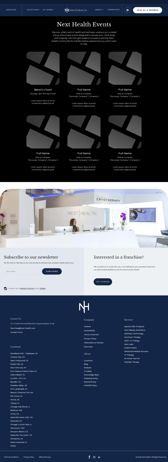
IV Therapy (129, 355)
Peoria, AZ (14, 400)
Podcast (87, 368)
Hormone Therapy (132, 337)
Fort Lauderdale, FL (18, 389)
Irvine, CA (14, 414)
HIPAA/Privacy (90, 385)
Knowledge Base (91, 375)
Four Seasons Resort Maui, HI (23, 371)
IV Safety (88, 371)
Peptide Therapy (131, 362)
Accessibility (89, 330)
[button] (11, 10)
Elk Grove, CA (16, 396)
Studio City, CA (16, 364)
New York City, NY (18, 368)
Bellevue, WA (16, 410)
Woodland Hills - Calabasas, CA (24, 353)
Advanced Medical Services (136, 351)
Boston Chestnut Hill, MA (21, 392)
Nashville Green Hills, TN (21, 417)
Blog (86, 364)
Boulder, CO (15, 382)
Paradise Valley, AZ (18, 385)
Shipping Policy (91, 378)
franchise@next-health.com (22, 328)
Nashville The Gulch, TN (21, 435)
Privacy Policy (90, 339)
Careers (87, 326)
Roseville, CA (16, 421)
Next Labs (128, 344)
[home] (76, 10)
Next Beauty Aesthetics (134, 330)
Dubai (13, 446)
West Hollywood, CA (19, 360)
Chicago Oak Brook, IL (20, 407)
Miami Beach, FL (17, 375)
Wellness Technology (133, 334)
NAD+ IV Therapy (132, 341)
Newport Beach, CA (19, 432)
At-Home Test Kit (132, 358)
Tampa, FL (15, 403)
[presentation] (24, 281)
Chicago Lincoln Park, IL (21, 424)
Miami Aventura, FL (18, 442)
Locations (88, 360)
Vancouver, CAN (17, 428)
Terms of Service (91, 335)
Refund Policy (90, 382)
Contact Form (16, 332)
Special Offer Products (134, 326)
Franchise (88, 347)
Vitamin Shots (130, 348)
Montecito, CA (16, 439)
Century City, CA (17, 357)
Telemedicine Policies (93, 343)
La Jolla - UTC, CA (18, 378)
